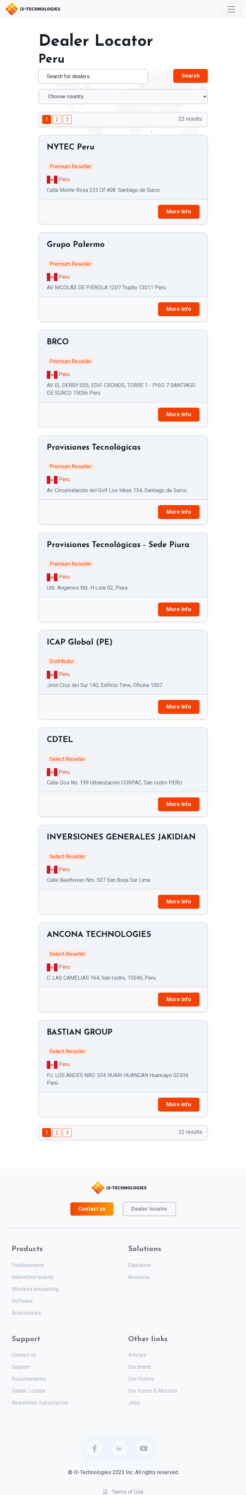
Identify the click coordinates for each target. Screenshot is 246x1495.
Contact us (92, 1209)
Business (139, 1277)
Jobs (134, 1403)
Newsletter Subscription (40, 1403)
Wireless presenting (35, 1289)
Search (191, 76)
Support (21, 1367)
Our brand (139, 1367)
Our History (141, 1379)
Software (22, 1301)
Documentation (29, 1379)
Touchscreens (28, 1265)
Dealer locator (149, 1209)
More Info (178, 211)
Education (139, 1265)
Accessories (26, 1313)
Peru (64, 179)
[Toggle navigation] (231, 9)
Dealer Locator (29, 1391)
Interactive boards (33, 1277)
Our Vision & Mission (152, 1391)
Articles (137, 1355)
